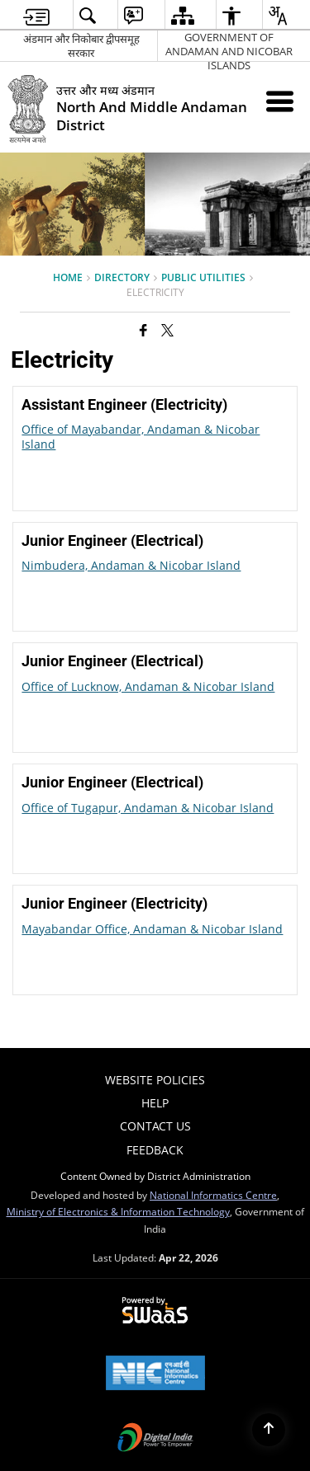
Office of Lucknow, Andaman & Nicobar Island (147, 686)
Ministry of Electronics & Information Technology (118, 1211)
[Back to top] (268, 1429)
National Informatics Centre (213, 1194)
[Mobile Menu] (279, 101)
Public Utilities (203, 277)
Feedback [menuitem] (155, 1150)
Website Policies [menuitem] (155, 1080)
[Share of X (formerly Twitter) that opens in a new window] (167, 329)
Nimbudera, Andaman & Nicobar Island (131, 565)
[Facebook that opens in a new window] (143, 329)
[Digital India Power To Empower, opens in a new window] (155, 1439)
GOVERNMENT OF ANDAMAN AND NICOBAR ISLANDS (229, 46)
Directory (122, 277)
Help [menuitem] (155, 1103)
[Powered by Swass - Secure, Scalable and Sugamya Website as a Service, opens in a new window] (155, 1311)
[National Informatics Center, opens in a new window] (155, 1374)
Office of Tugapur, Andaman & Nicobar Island (147, 807)
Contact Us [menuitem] (155, 1126)
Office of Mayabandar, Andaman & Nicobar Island (140, 436)
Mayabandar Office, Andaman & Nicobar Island (152, 929)
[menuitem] (36, 15)
